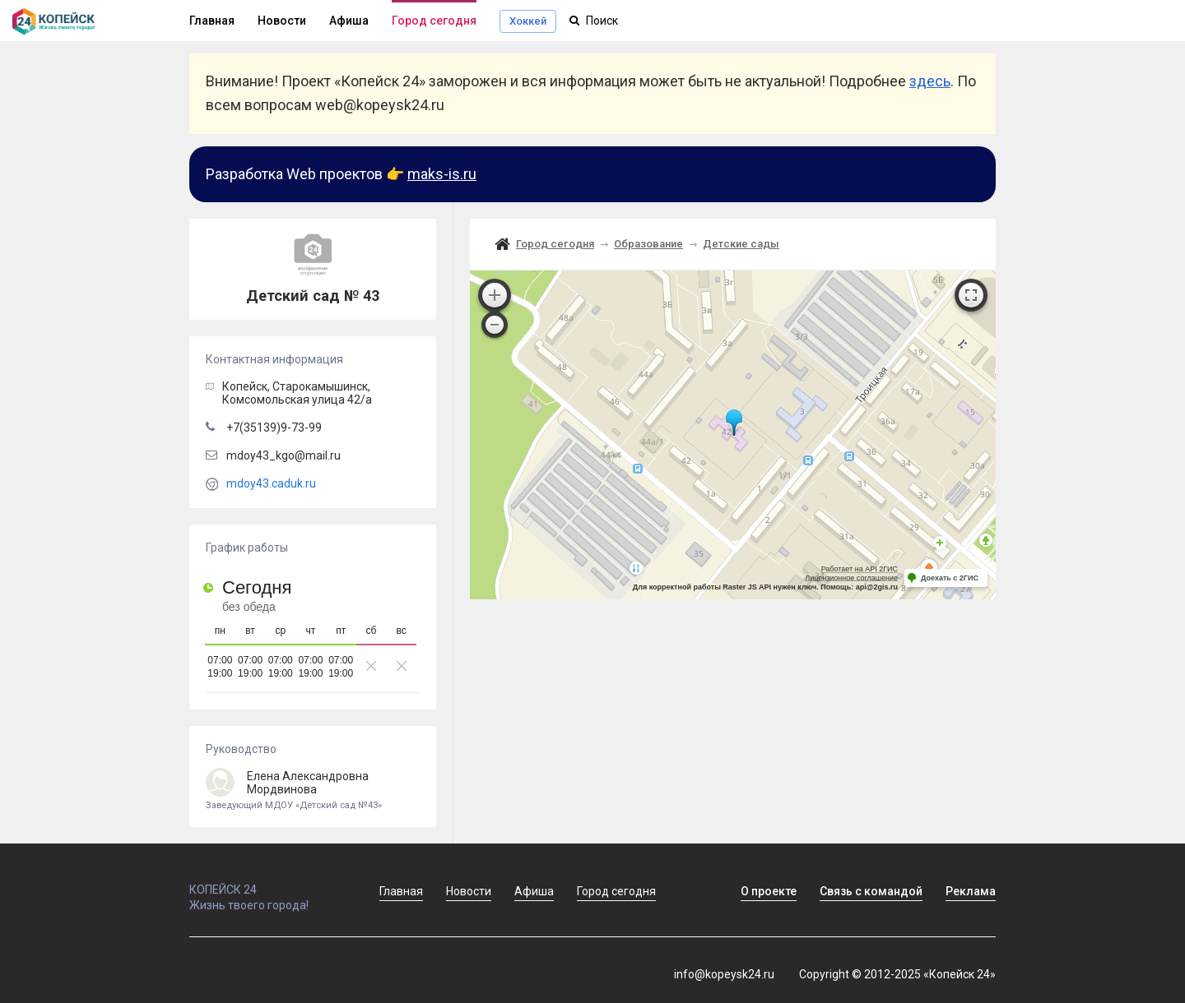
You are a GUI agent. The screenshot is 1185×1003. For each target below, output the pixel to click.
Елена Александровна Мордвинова (313, 790)
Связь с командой (871, 891)
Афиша (349, 20)
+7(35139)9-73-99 (274, 427)
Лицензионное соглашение (851, 578)
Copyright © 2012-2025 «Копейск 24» (897, 974)
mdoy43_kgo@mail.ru (283, 455)
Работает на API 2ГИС (859, 569)
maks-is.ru (441, 174)
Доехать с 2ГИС (949, 578)
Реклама (971, 891)
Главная (212, 20)
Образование (648, 244)
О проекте (769, 891)
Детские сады (741, 244)
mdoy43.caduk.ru (271, 483)
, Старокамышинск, (297, 393)
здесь (929, 81)
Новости (282, 20)
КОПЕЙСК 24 (266, 882)
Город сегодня (434, 20)
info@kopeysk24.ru (724, 974)
